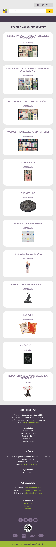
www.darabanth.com (33, 488)
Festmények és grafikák (28, 223)
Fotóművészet (28, 345)
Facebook (28, 503)
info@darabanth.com (31, 423)
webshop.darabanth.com (32, 490)
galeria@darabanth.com (30, 464)
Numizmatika (28, 193)
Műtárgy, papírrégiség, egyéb (28, 284)
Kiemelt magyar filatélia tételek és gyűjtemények (28, 37)
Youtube (28, 509)
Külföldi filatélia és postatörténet (28, 132)
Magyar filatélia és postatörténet (28, 101)
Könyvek (28, 315)
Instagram (28, 506)
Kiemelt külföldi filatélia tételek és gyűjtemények (28, 70)
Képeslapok (28, 162)
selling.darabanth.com (33, 493)
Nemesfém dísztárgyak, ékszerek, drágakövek (28, 377)
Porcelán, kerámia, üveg (28, 254)
